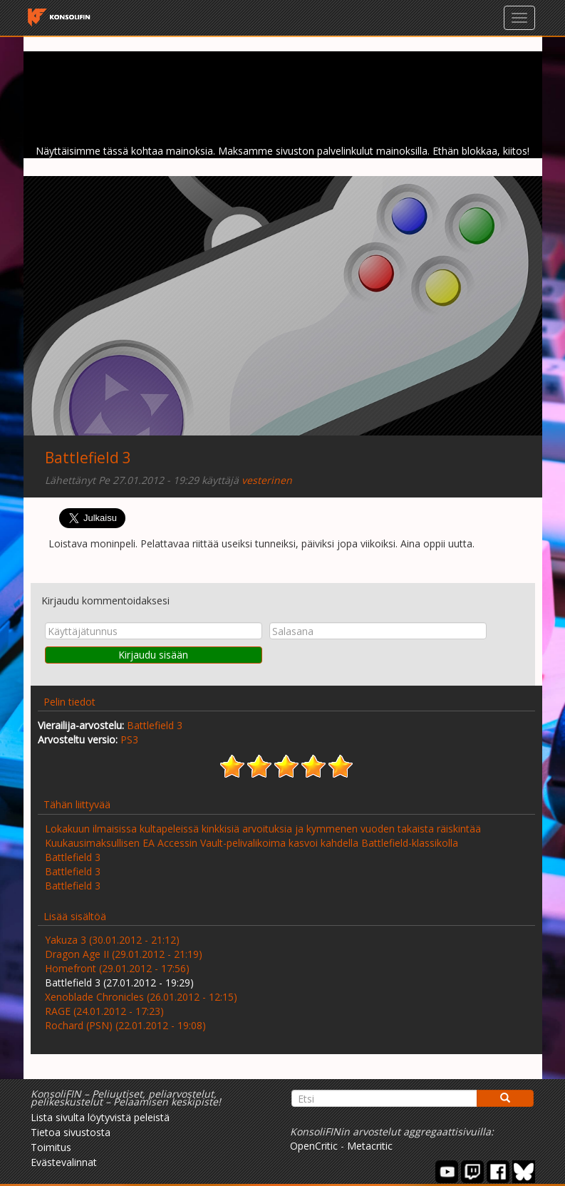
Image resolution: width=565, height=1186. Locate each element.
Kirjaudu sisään (153, 654)
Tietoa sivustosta (70, 1132)
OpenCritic (314, 1146)
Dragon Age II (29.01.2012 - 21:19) (123, 954)
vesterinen (267, 480)
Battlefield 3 (88, 458)
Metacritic (370, 1146)
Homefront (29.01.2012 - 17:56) (117, 968)
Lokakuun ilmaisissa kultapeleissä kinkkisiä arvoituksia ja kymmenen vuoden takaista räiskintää (263, 828)
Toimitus (51, 1147)
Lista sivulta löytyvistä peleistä (100, 1117)
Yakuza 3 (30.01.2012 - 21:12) (112, 940)
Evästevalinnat (64, 1162)
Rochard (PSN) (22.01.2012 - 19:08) (125, 1025)
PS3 (129, 739)
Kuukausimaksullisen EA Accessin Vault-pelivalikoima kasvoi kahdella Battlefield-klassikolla (251, 843)
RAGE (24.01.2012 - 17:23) (104, 1011)
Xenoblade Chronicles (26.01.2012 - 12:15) (141, 997)
